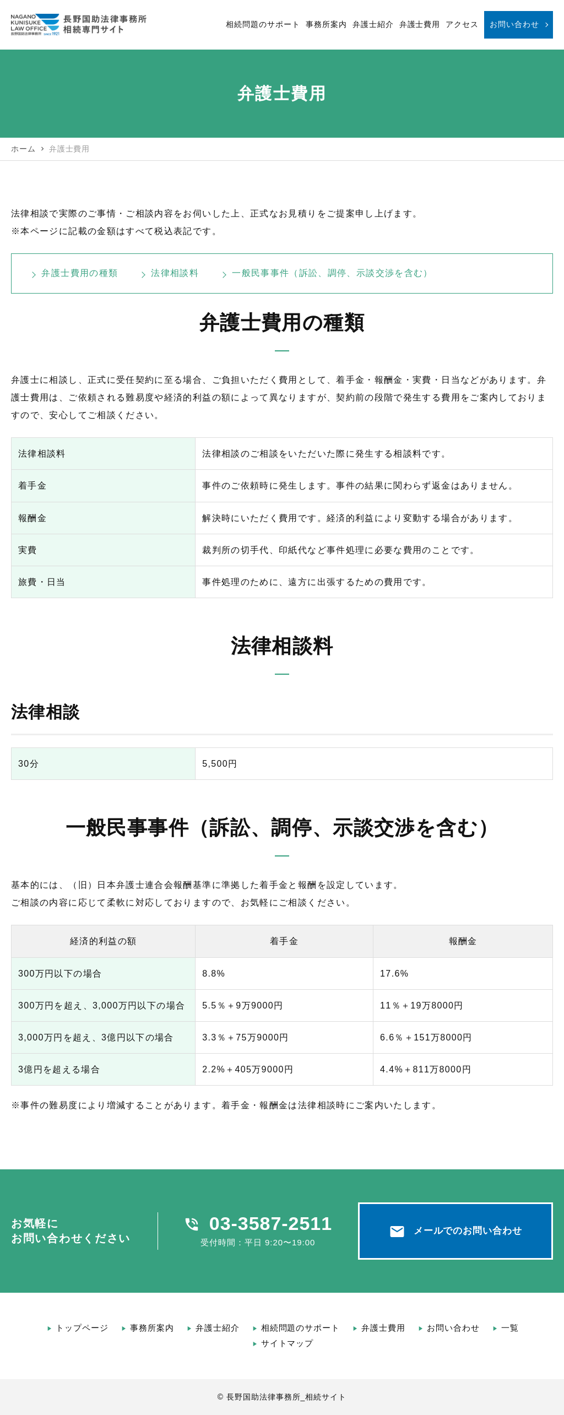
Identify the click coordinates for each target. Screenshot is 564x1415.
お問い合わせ (514, 24)
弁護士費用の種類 (79, 273)
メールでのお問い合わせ (456, 1231)
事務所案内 (326, 24)
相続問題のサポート (263, 24)
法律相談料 (175, 273)
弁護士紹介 (373, 24)
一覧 (510, 1327)
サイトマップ (287, 1343)
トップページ (82, 1327)
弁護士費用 (420, 24)
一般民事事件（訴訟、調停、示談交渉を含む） (332, 273)
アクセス (462, 24)
